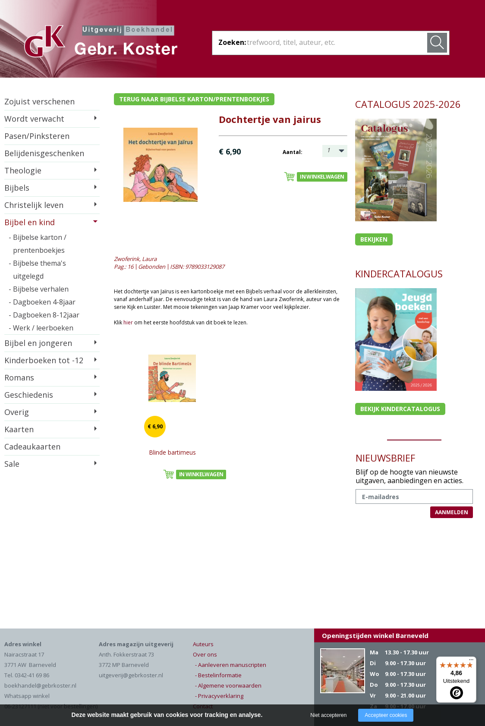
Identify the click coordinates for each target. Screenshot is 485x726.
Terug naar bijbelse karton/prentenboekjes (194, 99)
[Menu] (471, 662)
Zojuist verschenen (39, 101)
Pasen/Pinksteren (36, 136)
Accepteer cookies (386, 715)
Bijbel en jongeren (38, 343)
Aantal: (292, 152)
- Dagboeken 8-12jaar (44, 315)
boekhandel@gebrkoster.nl (40, 685)
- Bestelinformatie (218, 675)
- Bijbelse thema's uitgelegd (37, 269)
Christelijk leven (33, 205)
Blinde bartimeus (172, 452)
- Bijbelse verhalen (39, 289)
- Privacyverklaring (219, 696)
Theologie (22, 170)
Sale (11, 464)
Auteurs (203, 644)
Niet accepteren (328, 715)
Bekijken (373, 239)
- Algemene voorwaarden (228, 685)
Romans (19, 377)
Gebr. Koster (100, 42)
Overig (16, 412)
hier (128, 322)
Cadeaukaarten (32, 446)
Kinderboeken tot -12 (43, 360)
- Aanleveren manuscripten (230, 665)
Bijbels (16, 187)
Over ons (205, 654)
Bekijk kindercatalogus (400, 409)
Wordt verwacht (34, 118)
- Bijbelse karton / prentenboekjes (37, 244)
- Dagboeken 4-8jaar (42, 302)
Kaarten (19, 429)
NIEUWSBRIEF (385, 458)
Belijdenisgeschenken (44, 153)
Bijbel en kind (29, 222)
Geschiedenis (28, 395)
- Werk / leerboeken (41, 328)
